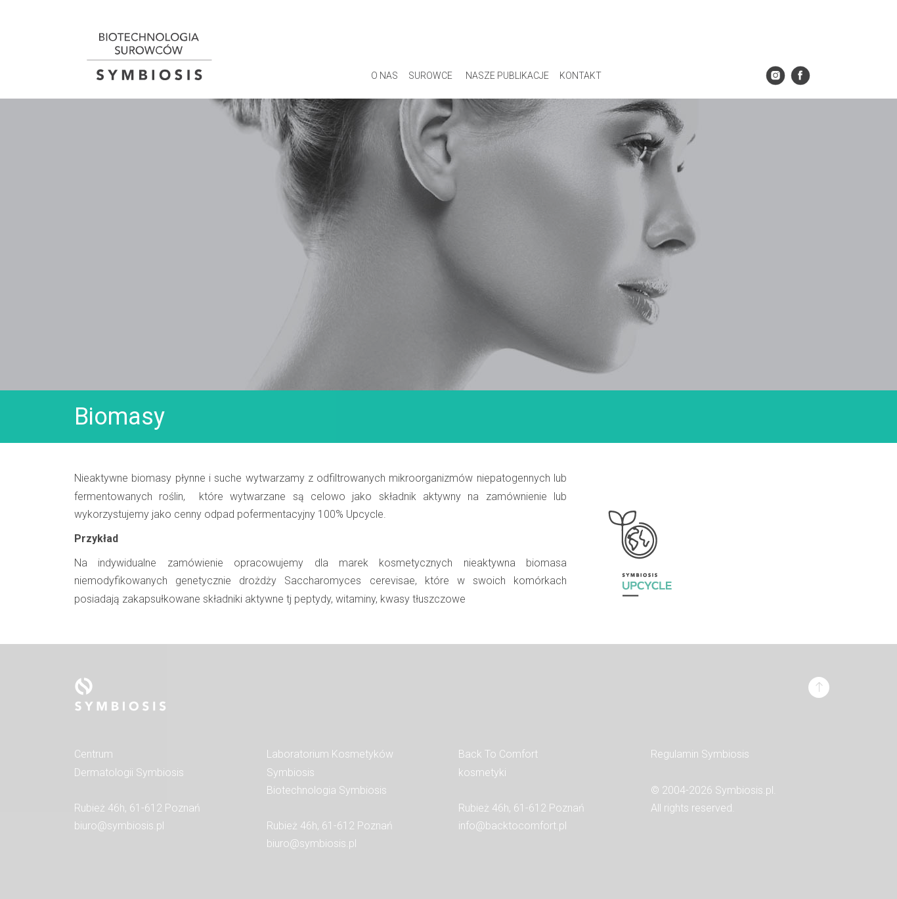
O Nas (384, 75)
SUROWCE (430, 75)
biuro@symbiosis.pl (119, 825)
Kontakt (580, 75)
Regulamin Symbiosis (700, 754)
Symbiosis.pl (744, 790)
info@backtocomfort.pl (512, 825)
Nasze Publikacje (507, 75)
